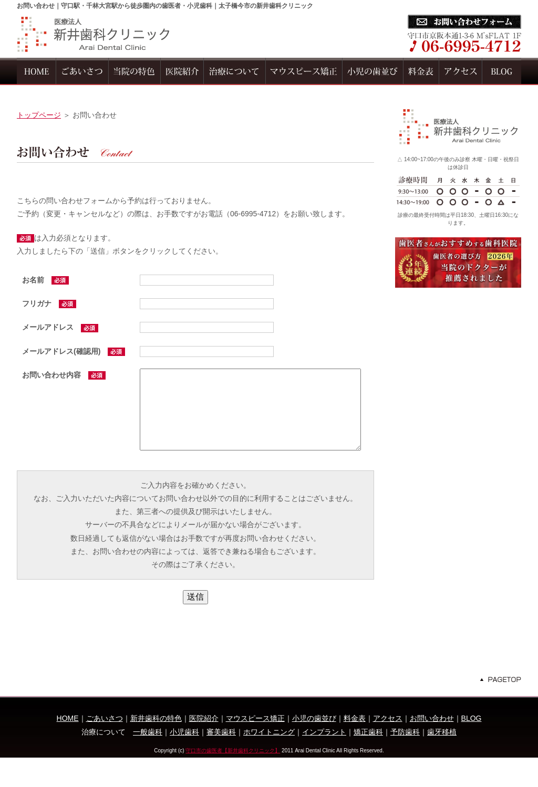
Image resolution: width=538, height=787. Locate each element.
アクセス (387, 747)
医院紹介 (204, 747)
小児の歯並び (314, 747)
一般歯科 (147, 761)
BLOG (471, 747)
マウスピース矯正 (255, 747)
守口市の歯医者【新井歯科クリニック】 (232, 779)
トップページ (39, 115)
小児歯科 (184, 761)
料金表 (355, 747)
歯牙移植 (442, 761)
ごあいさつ (104, 747)
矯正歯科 (368, 761)
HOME (68, 747)
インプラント (324, 761)
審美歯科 (221, 761)
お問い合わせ (432, 747)
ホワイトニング (269, 761)
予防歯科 (405, 761)
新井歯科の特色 (156, 747)
